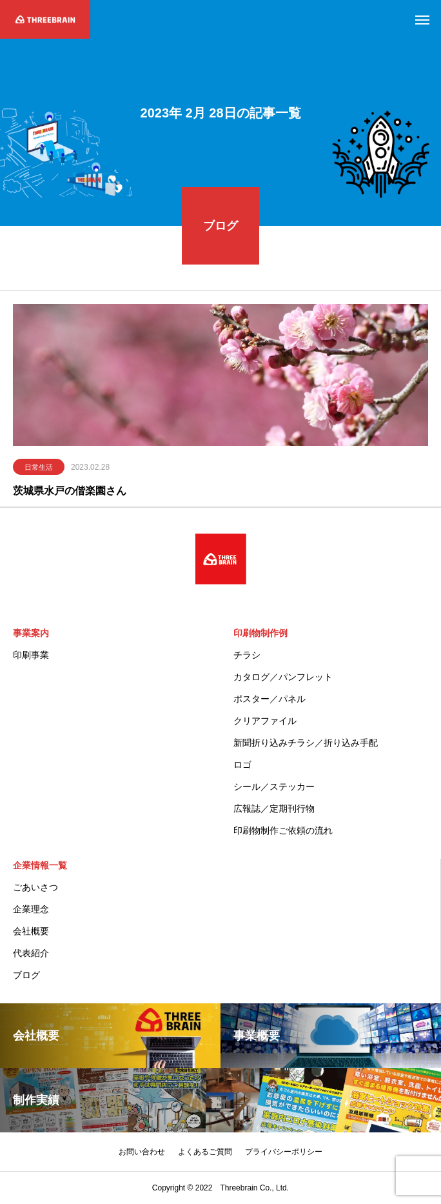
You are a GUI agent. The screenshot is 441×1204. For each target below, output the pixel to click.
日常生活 (38, 469)
